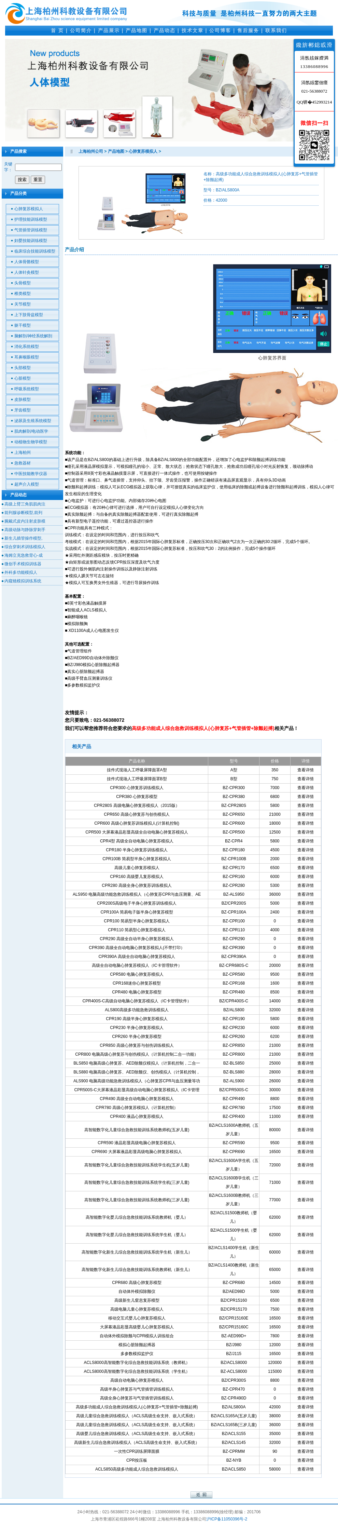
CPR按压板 (136, 1460)
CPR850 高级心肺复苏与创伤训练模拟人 (137, 1045)
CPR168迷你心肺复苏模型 (137, 983)
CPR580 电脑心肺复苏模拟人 (137, 974)
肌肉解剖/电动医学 (31, 431)
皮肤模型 (22, 399)
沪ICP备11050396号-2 (226, 1519)
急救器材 (22, 463)
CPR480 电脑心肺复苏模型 (136, 992)
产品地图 (136, 30)
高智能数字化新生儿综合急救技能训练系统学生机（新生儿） (137, 1252)
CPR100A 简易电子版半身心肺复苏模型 (137, 912)
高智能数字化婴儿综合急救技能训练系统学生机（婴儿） (137, 1234)
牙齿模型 (22, 410)
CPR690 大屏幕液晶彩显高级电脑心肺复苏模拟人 (136, 1151)
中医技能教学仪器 (30, 473)
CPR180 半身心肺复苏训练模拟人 (137, 850)
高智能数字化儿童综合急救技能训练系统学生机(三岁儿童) (136, 1182)
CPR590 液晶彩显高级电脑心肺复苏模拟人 (137, 1142)
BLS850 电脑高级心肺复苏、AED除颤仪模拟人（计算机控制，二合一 (136, 1063)
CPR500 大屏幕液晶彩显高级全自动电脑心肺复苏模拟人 (136, 832)
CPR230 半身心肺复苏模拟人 (137, 1027)
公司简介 (81, 30)
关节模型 (22, 304)
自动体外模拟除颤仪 (136, 1291)
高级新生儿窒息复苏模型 (136, 1300)
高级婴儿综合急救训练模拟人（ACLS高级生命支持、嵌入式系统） (136, 1433)
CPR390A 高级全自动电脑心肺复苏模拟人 (137, 956)
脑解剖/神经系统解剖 (33, 336)
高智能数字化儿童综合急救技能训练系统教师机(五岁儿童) (136, 1129)
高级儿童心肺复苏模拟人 (136, 867)
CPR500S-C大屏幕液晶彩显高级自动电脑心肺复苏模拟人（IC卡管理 (136, 1089)
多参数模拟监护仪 (137, 1353)
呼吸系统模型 (26, 389)
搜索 (22, 179)
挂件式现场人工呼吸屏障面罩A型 (137, 770)
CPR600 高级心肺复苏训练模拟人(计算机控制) (136, 823)
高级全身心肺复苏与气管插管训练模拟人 (137, 1398)
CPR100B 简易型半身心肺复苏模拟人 (136, 858)
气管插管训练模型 (30, 230)
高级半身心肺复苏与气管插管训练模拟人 (137, 1389)
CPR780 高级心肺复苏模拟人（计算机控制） (137, 1107)
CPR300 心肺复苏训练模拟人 (137, 787)
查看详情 (305, 770)
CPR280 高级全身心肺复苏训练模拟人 (137, 885)
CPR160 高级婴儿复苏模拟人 (137, 876)
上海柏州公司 (91, 151)
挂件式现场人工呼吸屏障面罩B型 (137, 778)
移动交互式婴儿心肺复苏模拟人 (137, 1318)
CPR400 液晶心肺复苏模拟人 (137, 1116)
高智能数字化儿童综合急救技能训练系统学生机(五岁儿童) (136, 1165)
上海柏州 (22, 452)
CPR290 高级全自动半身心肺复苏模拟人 (137, 938)
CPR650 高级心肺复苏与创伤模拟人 (137, 814)
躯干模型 (22, 325)
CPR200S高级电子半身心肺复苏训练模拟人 (137, 903)
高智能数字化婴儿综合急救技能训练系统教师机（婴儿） (137, 1217)
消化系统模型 (26, 346)
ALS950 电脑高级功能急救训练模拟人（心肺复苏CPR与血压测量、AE (137, 894)
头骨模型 (22, 283)
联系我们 (276, 30)
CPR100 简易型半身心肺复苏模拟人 (137, 921)
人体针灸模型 (26, 272)
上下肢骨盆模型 (28, 314)
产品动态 (164, 30)
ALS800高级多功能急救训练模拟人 (137, 1009)
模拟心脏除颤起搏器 (136, 1344)
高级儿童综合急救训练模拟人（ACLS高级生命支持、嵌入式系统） (136, 1415)
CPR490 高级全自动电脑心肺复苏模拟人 (137, 1098)
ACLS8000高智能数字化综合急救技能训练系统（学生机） (137, 1371)
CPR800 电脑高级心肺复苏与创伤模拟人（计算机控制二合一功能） (136, 1054)
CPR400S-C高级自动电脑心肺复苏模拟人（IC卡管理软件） (137, 1001)
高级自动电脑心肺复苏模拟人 (137, 1380)
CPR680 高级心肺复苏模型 (136, 1282)
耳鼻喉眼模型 (26, 357)
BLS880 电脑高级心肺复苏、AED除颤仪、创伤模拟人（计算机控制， (136, 1072)
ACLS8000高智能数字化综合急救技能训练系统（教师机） (137, 1362)
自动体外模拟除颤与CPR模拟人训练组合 (137, 1336)
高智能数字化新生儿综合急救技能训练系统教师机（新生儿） (137, 1269)
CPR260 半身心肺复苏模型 (136, 1036)
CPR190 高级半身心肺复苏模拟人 (137, 1018)
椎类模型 (22, 293)
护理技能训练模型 (30, 219)
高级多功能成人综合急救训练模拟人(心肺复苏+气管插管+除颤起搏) (137, 1407)
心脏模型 (22, 378)
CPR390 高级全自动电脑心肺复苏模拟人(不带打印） (137, 947)
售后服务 (248, 30)
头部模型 (22, 367)
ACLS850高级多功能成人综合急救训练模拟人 (136, 1469)
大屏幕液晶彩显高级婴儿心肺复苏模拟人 (137, 1327)
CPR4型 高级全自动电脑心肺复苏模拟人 (136, 841)
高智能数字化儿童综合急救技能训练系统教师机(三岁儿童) (136, 1200)
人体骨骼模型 (26, 261)
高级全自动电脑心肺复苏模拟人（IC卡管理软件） (137, 965)
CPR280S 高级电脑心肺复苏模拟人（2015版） (137, 805)
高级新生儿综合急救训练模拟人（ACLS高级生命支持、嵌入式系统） (136, 1442)
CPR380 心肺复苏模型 (136, 796)
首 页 (57, 30)
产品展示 (109, 30)
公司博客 (220, 30)
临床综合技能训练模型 (34, 251)
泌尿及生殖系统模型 (32, 420)
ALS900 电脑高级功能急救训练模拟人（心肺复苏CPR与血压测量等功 (136, 1081)
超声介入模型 (26, 484)
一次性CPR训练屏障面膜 (136, 1451)
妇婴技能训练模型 (30, 240)
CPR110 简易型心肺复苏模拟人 (137, 930)
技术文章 (192, 30)
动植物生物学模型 (30, 441)
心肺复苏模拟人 (28, 208)
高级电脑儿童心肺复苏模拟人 (137, 1309)
